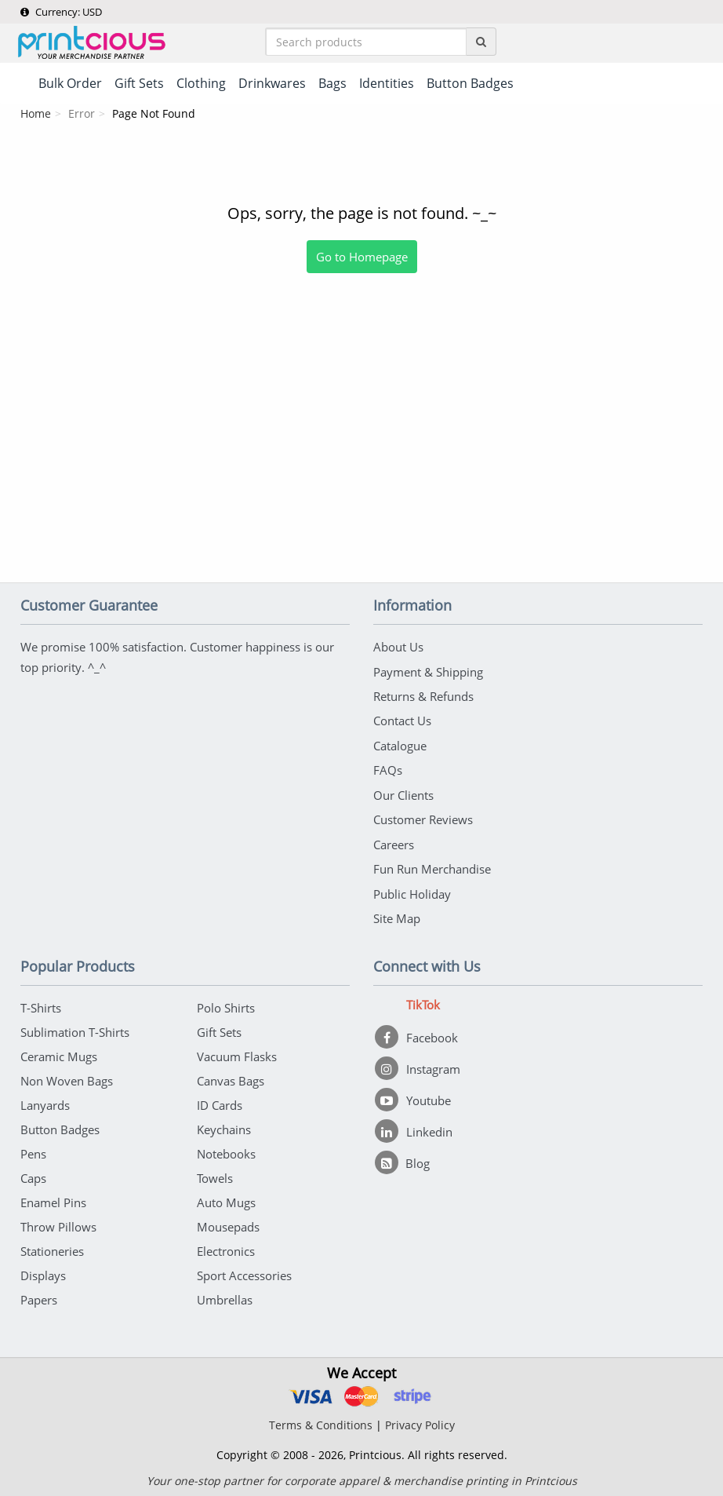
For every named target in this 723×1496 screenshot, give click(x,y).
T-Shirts (40, 1005)
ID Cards (219, 1102)
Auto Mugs (226, 1199)
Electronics (226, 1248)
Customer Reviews (423, 818)
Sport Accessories (244, 1272)
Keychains (224, 1126)
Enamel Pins (53, 1199)
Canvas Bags (230, 1078)
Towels (215, 1175)
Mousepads (228, 1223)
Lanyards (45, 1102)
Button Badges (60, 1126)
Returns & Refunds (423, 696)
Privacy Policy (420, 1421)
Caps (33, 1175)
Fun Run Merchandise (432, 866)
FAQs (387, 769)
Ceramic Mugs (58, 1053)
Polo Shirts (226, 1005)
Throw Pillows (58, 1223)
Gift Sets (219, 1029)
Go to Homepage (362, 257)
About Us (398, 647)
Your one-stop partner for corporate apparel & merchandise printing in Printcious (362, 1477)
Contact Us (402, 720)
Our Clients (403, 793)
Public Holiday (412, 891)
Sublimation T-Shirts (74, 1029)
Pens (33, 1150)
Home (35, 114)
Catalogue (400, 745)
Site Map (396, 915)
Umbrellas (225, 1296)
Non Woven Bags (66, 1078)
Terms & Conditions (320, 1421)
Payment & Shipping (428, 672)
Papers (38, 1296)
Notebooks (226, 1150)
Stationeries (52, 1248)
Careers (393, 842)
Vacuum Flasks (237, 1053)
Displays (43, 1272)
